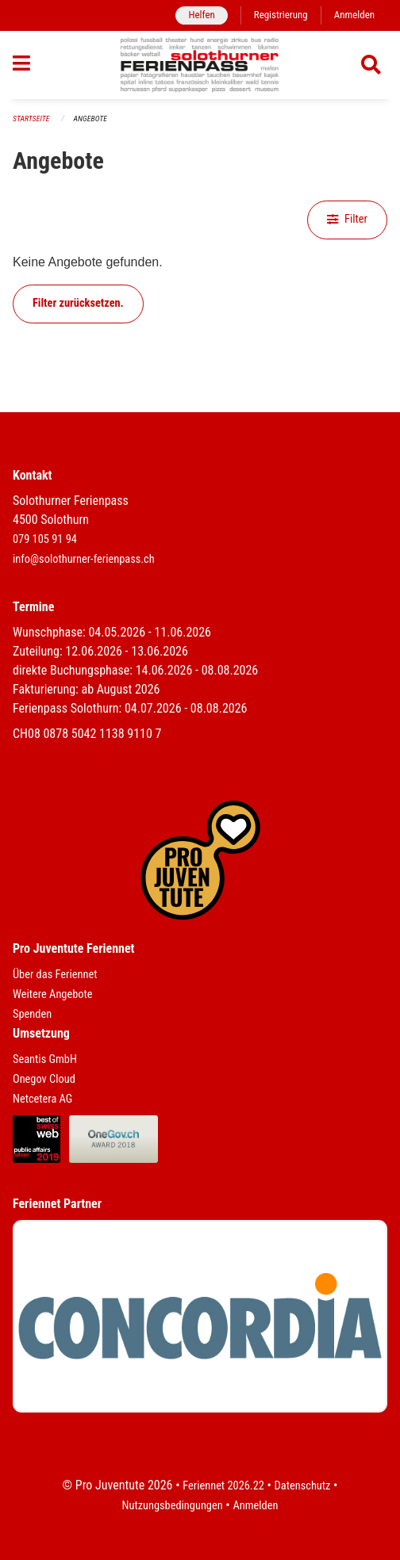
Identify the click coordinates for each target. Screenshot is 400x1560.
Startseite (31, 118)
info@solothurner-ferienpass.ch (84, 559)
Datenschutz (303, 1486)
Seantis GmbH (45, 1059)
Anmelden (354, 15)
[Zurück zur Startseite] (199, 65)
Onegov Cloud (44, 1079)
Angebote (90, 118)
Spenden (32, 1014)
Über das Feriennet (55, 974)
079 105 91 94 (45, 539)
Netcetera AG (42, 1099)
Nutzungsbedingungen (172, 1505)
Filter (347, 219)
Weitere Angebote (53, 994)
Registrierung (281, 15)
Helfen (201, 15)
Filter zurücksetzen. (78, 303)
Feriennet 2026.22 (223, 1486)
